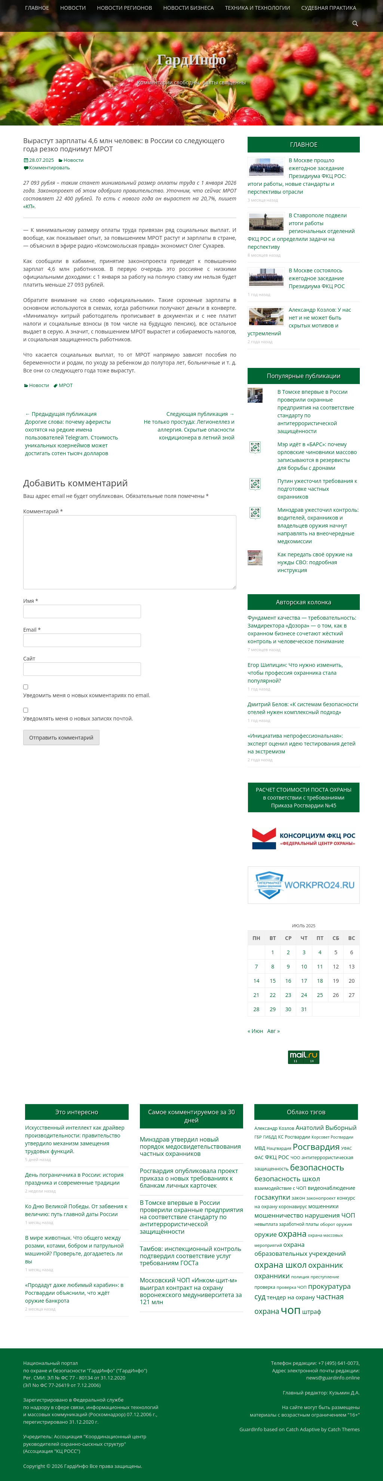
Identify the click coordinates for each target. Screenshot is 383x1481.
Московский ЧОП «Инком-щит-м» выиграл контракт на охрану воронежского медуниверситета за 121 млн (191, 1291)
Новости (73, 160)
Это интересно (76, 1112)
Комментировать (49, 167)
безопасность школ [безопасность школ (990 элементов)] (287, 1178)
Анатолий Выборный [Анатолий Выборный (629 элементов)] (326, 1128)
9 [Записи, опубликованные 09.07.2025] (288, 966)
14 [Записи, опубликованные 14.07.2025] (256, 980)
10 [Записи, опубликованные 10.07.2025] (304, 966)
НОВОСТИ (73, 7)
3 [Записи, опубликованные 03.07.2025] (304, 952)
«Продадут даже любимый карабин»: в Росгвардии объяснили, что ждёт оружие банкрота (74, 1292)
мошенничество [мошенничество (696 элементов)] (278, 1215)
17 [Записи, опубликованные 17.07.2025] (304, 980)
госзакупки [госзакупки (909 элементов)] (272, 1197)
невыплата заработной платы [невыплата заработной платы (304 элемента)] (286, 1224)
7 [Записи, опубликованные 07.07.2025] (256, 966)
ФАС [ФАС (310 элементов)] (259, 1157)
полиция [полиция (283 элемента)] (300, 1276)
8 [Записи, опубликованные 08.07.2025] (272, 966)
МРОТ (66, 385)
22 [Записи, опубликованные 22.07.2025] (273, 994)
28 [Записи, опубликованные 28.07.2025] (256, 1009)
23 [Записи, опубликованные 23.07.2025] (288, 994)
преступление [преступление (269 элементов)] (325, 1276)
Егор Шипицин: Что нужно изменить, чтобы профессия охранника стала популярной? (295, 672)
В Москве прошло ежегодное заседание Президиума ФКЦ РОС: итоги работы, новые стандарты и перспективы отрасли (297, 176)
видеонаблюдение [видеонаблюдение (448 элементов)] (331, 1187)
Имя (30, 600)
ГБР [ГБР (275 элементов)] (258, 1137)
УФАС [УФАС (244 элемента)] (346, 1148)
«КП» (28, 206)
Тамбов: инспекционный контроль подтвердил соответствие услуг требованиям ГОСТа (191, 1256)
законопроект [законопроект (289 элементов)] (320, 1198)
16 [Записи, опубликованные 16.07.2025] (288, 980)
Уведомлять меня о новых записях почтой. (78, 718)
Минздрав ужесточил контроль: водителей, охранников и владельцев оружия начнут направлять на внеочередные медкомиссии (318, 525)
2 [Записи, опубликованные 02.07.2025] (288, 952)
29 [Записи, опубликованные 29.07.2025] (273, 1009)
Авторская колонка (303, 602)
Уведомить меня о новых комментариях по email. (86, 695)
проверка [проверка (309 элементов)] (264, 1287)
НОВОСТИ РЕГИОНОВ (124, 7)
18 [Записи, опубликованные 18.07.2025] (320, 980)
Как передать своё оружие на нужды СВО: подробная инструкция (315, 562)
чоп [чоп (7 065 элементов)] (291, 1309)
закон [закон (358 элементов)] (298, 1197)
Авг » (273, 1030)
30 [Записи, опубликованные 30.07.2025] (288, 1009)
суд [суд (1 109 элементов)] (260, 1297)
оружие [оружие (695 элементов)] (265, 1234)
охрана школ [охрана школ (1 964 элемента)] (280, 1264)
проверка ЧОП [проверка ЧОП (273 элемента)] (291, 1287)
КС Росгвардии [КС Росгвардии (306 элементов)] (294, 1137)
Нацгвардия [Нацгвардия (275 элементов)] (279, 1148)
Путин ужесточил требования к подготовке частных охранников (317, 488)
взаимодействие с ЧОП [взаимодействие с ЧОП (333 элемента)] (280, 1188)
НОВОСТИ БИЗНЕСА (188, 7)
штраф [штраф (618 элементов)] (311, 1312)
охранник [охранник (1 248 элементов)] (325, 1265)
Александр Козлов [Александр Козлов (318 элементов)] (274, 1128)
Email (32, 629)
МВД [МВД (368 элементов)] (259, 1148)
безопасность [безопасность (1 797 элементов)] (317, 1167)
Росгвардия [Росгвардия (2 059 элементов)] (316, 1146)
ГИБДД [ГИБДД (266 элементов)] (269, 1137)
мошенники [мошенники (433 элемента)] (323, 1206)
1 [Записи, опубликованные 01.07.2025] (272, 952)
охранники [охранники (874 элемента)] (272, 1275)
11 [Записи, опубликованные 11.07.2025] (320, 966)
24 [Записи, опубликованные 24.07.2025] (304, 994)
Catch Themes (344, 1429)
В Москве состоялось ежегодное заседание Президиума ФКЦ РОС (317, 278)
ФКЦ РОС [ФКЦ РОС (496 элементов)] (277, 1157)
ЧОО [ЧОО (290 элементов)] (295, 1157)
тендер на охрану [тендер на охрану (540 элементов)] (291, 1297)
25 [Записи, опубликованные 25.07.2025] (320, 994)
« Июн (255, 1030)
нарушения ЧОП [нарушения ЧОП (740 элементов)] (330, 1215)
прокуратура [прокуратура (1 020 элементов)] (329, 1286)
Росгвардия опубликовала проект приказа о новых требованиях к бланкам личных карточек (189, 1178)
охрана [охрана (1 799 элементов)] (292, 1233)
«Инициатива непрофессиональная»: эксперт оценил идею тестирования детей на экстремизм (302, 743)
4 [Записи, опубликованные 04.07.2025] (320, 952)
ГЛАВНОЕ (37, 7)
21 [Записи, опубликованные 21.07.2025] (256, 994)
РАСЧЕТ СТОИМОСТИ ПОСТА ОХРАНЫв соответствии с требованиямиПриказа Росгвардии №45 (304, 797)
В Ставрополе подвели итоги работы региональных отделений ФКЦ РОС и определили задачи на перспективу (301, 231)
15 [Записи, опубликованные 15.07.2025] (273, 980)
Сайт (29, 658)
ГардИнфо (191, 59)
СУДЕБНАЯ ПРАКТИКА (328, 7)
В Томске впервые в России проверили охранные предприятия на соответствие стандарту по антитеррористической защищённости (191, 1217)
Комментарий (43, 511)
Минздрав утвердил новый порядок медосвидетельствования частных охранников (190, 1146)
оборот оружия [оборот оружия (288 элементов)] (336, 1224)
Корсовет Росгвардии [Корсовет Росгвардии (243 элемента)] (332, 1137)
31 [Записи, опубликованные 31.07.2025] (304, 1009)
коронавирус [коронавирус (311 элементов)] (293, 1206)
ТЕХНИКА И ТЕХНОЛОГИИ (257, 7)
